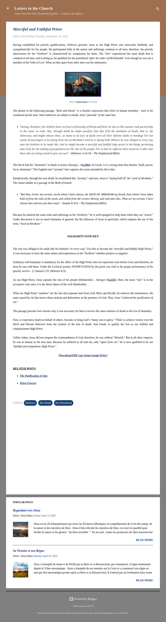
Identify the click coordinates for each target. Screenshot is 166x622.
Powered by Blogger (83, 598)
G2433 (111, 279)
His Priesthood (64, 402)
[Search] (158, 9)
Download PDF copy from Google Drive (83, 355)
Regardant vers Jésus (26, 510)
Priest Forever (28, 383)
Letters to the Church (33, 8)
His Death (45, 402)
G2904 (86, 164)
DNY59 (90, 606)
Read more (144, 539)
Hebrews (30, 402)
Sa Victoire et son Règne (28, 551)
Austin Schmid (81, 102)
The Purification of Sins (34, 375)
